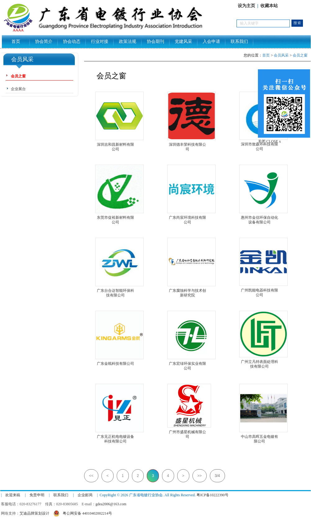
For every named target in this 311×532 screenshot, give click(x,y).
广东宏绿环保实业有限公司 (187, 363)
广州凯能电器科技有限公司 (259, 290)
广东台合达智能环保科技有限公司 (115, 290)
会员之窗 (300, 55)
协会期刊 (155, 41)
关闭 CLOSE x (269, 141)
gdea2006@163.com (111, 504)
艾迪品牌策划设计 (34, 513)
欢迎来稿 (12, 495)
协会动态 (71, 41)
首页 (15, 41)
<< (91, 476)
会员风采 (281, 55)
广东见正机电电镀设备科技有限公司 (115, 436)
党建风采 (183, 41)
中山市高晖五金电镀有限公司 (259, 436)
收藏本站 (269, 5)
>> (199, 476)
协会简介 (43, 41)
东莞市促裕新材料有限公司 (115, 217)
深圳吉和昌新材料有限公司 (115, 144)
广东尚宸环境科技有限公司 (187, 217)
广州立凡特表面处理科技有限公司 (259, 362)
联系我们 (239, 41)
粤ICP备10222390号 (212, 495)
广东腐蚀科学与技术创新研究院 (187, 290)
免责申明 (36, 495)
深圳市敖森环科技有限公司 (259, 144)
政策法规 (127, 41)
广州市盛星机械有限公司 (187, 432)
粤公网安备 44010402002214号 (82, 512)
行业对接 (99, 41)
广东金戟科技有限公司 (115, 363)
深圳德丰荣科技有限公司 (187, 144)
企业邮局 (85, 495)
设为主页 (246, 5)
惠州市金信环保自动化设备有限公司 (259, 217)
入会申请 (211, 41)
